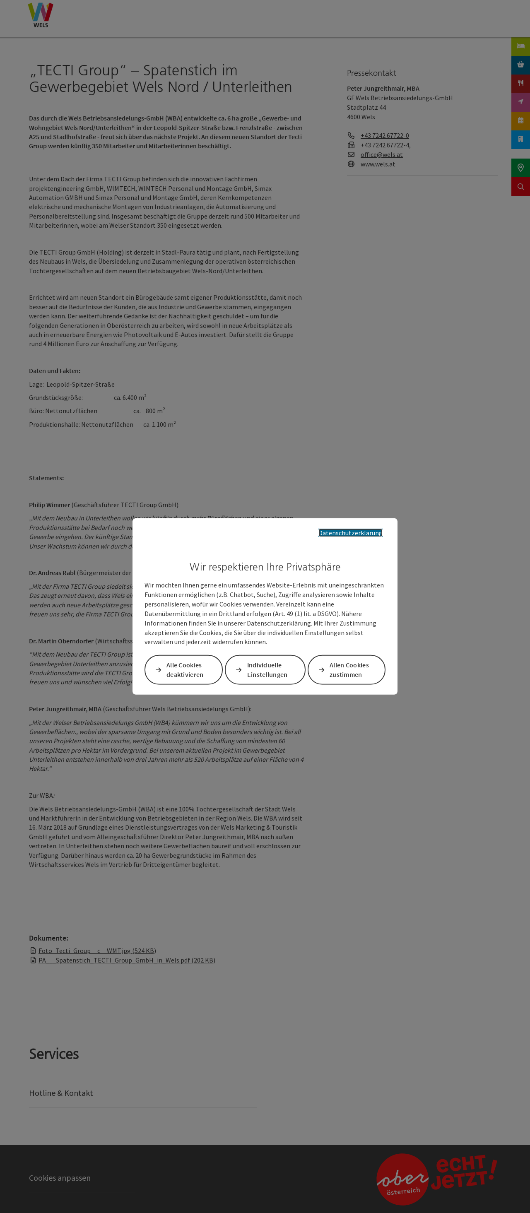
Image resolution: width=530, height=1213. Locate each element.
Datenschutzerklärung (350, 533)
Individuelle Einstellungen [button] (267, 670)
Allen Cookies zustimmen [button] (349, 670)
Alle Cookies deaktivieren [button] (185, 670)
